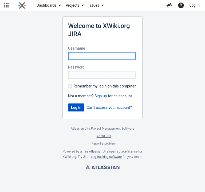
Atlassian (102, 167)
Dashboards (47, 5)
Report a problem (104, 143)
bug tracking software (106, 157)
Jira (105, 151)
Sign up (100, 96)
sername (76, 48)
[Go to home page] (22, 5)
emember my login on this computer (104, 86)
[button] (6, 5)
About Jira (104, 136)
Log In (195, 5)
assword (76, 67)
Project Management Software (112, 128)
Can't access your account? (109, 107)
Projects (72, 5)
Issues (93, 5)
